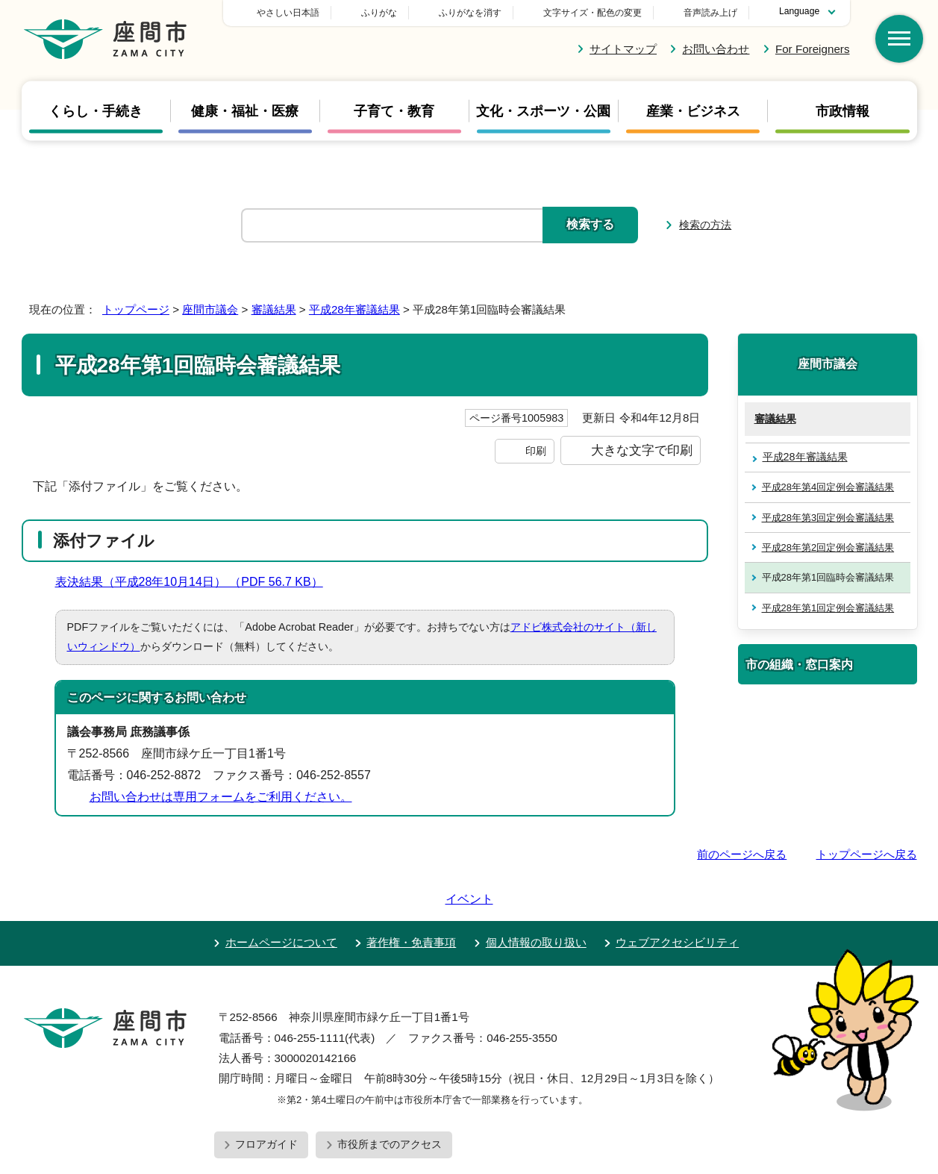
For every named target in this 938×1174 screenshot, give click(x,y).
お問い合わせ (715, 49)
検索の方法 (705, 225)
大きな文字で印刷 (641, 450)
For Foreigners (812, 49)
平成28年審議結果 (354, 309)
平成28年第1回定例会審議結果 (828, 607)
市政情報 (842, 111)
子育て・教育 (394, 111)
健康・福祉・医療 (244, 111)
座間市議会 (210, 309)
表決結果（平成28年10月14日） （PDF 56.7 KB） (195, 581)
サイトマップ (623, 49)
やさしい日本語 (392, 12)
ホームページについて (281, 899)
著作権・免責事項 (411, 899)
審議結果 (273, 309)
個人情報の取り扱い (536, 899)
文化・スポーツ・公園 (543, 111)
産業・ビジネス (693, 111)
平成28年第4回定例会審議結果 (828, 487)
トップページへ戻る (866, 854)
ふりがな (483, 12)
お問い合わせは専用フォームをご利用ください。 (221, 796)
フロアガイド (266, 1102)
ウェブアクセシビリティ (677, 899)
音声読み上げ (710, 12)
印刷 (535, 451)
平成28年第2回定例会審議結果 (828, 547)
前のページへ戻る (742, 854)
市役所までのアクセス (389, 1102)
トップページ (135, 309)
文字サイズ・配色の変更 (592, 12)
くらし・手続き (96, 111)
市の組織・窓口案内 (799, 664)
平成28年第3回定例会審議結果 (828, 517)
